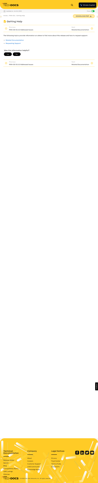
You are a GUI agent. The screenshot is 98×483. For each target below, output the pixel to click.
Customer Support (34, 464)
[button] (96, 386)
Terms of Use (56, 464)
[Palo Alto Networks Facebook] (77, 454)
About (29, 458)
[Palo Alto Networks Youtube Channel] (92, 454)
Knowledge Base (33, 469)
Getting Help (20, 15)
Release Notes (8, 460)
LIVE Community (33, 466)
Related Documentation (15, 40)
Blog (5, 466)
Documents (55, 466)
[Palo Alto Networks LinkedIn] (82, 454)
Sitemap (6, 474)
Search (5, 463)
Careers (30, 461)
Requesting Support (13, 43)
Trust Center (55, 461)
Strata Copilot (87, 5)
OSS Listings (8, 471)
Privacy (54, 458)
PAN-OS (12, 15)
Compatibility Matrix (10, 468)
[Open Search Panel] (72, 5)
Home (5, 15)
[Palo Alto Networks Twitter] (87, 454)
